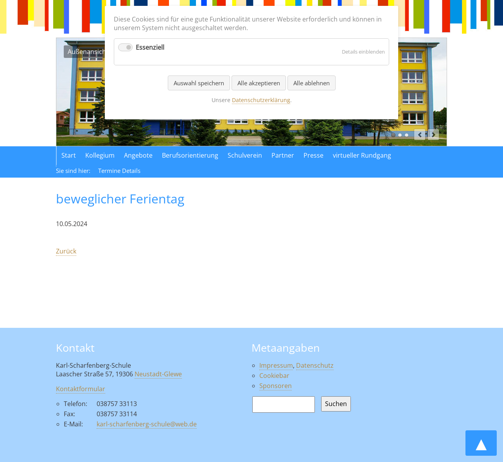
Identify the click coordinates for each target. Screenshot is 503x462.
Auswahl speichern (199, 83)
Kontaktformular (80, 389)
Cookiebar (274, 375)
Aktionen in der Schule (406, 135)
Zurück (66, 251)
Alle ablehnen (311, 83)
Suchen (336, 403)
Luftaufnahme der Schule (400, 135)
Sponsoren (275, 385)
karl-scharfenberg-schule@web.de (147, 424)
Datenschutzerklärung (261, 100)
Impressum (276, 365)
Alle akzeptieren (258, 83)
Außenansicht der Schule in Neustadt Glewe (393, 135)
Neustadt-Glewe (158, 374)
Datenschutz (315, 365)
